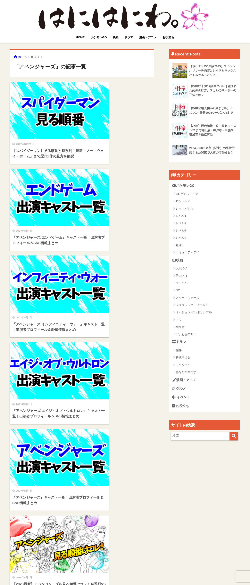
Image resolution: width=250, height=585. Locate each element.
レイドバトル (184, 208)
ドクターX (182, 365)
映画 (116, 37)
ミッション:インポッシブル (194, 312)
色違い (180, 245)
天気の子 (182, 268)
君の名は (182, 275)
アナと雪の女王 (186, 334)
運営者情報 (151, 574)
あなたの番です (186, 372)
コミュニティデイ (187, 252)
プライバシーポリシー (105, 574)
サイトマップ (132, 574)
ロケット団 (183, 201)
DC (178, 290)
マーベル (182, 283)
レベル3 (181, 230)
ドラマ (128, 37)
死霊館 (180, 327)
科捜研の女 (183, 357)
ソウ (179, 319)
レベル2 (181, 223)
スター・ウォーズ (187, 297)
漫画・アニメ (148, 37)
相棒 (179, 350)
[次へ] (97, 540)
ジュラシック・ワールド (192, 305)
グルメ (179, 389)
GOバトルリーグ (187, 194)
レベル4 (181, 237)
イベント (181, 397)
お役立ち (168, 37)
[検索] (233, 436)
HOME (80, 37)
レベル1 (181, 215)
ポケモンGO (98, 37)
